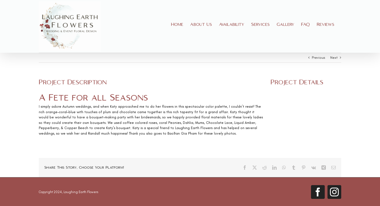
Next (334, 57)
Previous (318, 57)
